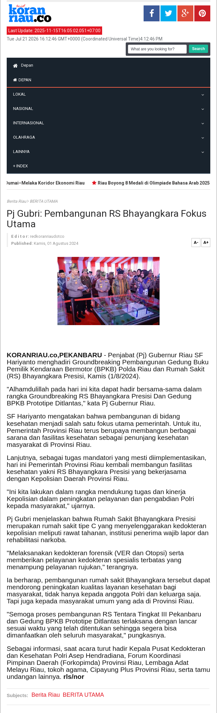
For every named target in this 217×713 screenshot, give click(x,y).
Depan (23, 65)
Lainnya (23, 151)
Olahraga (25, 137)
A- (196, 242)
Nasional (24, 108)
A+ (206, 242)
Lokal (21, 94)
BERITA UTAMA (43, 201)
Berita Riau (17, 201)
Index (20, 166)
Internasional (30, 123)
